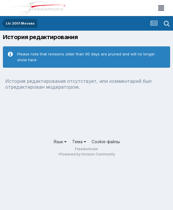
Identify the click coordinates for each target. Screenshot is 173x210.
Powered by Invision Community (87, 154)
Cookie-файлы (106, 141)
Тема (79, 141)
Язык (60, 141)
